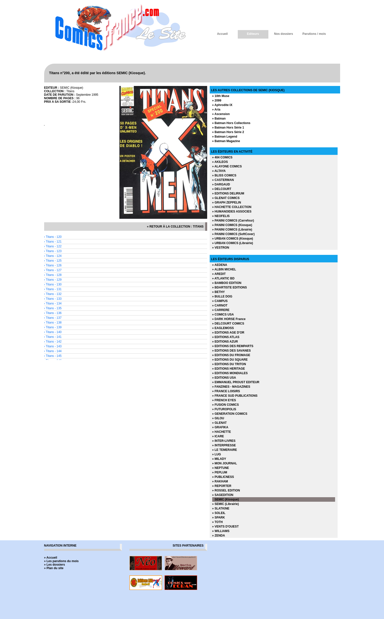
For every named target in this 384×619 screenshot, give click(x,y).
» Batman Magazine (226, 141)
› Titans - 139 (53, 327)
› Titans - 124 (53, 256)
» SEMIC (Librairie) (225, 504)
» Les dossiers (54, 564)
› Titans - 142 (53, 341)
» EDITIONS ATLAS (226, 337)
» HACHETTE (221, 432)
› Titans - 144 (53, 351)
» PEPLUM (219, 472)
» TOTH (217, 522)
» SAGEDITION (223, 495)
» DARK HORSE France (229, 319)
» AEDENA (219, 265)
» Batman (219, 118)
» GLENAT (219, 423)
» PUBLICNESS (223, 477)
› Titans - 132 (53, 294)
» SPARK (218, 517)
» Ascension (221, 114)
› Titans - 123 (53, 251)
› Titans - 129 (53, 279)
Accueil (222, 34)
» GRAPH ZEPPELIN (226, 202)
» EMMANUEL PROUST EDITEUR (235, 382)
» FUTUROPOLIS (224, 409)
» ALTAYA (219, 171)
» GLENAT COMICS (226, 198)
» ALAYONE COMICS (227, 166)
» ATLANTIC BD (223, 278)
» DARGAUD (221, 184)
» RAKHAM (220, 481)
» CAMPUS (220, 301)
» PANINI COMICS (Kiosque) (232, 225)
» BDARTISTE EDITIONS (229, 287)
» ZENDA (218, 535)
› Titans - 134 (53, 303)
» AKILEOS (220, 162)
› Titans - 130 (53, 284)
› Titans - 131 (53, 289)
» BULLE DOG (222, 296)
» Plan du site (53, 568)
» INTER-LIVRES (224, 441)
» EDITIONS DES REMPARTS (232, 346)
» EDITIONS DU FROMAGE (231, 355)
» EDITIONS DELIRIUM (228, 193)
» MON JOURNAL (224, 463)
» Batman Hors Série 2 (228, 132)
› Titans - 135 (53, 308)
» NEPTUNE (220, 468)
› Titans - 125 (53, 260)
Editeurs (253, 34)
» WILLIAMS (220, 531)
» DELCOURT (222, 189)
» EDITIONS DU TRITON (229, 364)
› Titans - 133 (53, 298)
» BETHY (218, 292)
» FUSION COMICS (225, 404)
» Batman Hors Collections (231, 123)
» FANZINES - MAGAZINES (231, 386)
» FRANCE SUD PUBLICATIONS (235, 395)
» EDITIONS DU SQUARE (230, 359)
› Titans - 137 (53, 318)
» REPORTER (222, 486)
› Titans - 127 (53, 270)
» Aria (216, 109)
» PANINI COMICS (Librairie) (232, 229)
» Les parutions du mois (61, 561)
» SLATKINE (220, 508)
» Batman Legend (224, 136)
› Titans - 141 (53, 337)
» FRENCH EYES (224, 400)
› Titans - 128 (53, 275)
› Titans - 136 (53, 313)
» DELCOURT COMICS (228, 323)
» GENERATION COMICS (229, 414)
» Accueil (50, 557)
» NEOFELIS (221, 216)
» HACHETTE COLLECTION (232, 207)
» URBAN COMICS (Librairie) (232, 243)
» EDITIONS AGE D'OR (228, 332)
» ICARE (218, 436)
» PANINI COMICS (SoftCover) (233, 234)
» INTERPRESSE (224, 445)
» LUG (216, 454)
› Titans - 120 (53, 237)
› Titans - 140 (53, 332)
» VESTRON (220, 247)
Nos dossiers (283, 34)
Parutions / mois (314, 34)
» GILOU (218, 418)
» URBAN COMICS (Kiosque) (232, 238)
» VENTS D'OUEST (225, 526)
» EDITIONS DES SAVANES (231, 350)
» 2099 (216, 100)
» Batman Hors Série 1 (228, 127)
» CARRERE (220, 310)
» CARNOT (219, 305)
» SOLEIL (218, 513)
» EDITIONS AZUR (225, 341)
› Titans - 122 (53, 246)
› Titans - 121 (53, 241)
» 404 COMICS (222, 157)
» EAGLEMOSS (223, 328)
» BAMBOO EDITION (227, 283)
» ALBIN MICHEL (224, 269)
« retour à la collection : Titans (175, 226)
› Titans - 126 (53, 265)
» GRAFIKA (220, 427)
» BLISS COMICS (224, 175)
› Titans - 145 (53, 356)
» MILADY (219, 459)
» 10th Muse (220, 96)
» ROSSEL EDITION (226, 490)
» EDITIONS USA (224, 377)
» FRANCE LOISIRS (226, 391)
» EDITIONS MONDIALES (230, 373)
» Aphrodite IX (222, 105)
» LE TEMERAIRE (224, 450)
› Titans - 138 (53, 322)
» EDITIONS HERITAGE (228, 368)
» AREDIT (219, 274)
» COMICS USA (223, 314)
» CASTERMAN (223, 180)
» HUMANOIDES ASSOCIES (232, 211)
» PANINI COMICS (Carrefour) (233, 220)
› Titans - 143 (53, 346)
